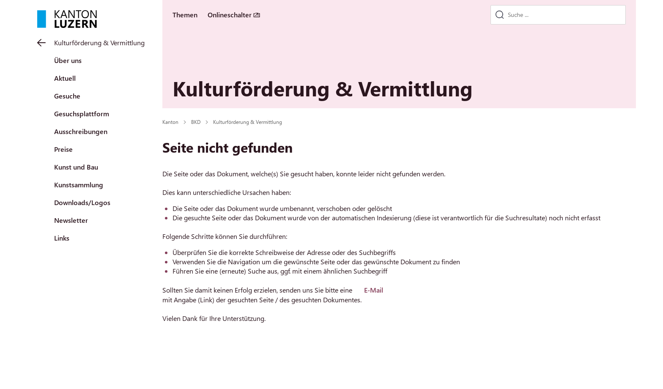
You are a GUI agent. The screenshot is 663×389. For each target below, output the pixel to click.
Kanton (170, 121)
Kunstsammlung (78, 184)
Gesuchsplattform (81, 113)
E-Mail (373, 289)
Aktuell (65, 78)
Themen (185, 14)
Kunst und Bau (76, 166)
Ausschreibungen (80, 131)
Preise (63, 149)
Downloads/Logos (82, 202)
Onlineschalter (230, 14)
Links (61, 237)
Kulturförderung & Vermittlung (99, 42)
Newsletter (71, 220)
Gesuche (67, 95)
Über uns (68, 60)
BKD (195, 121)
